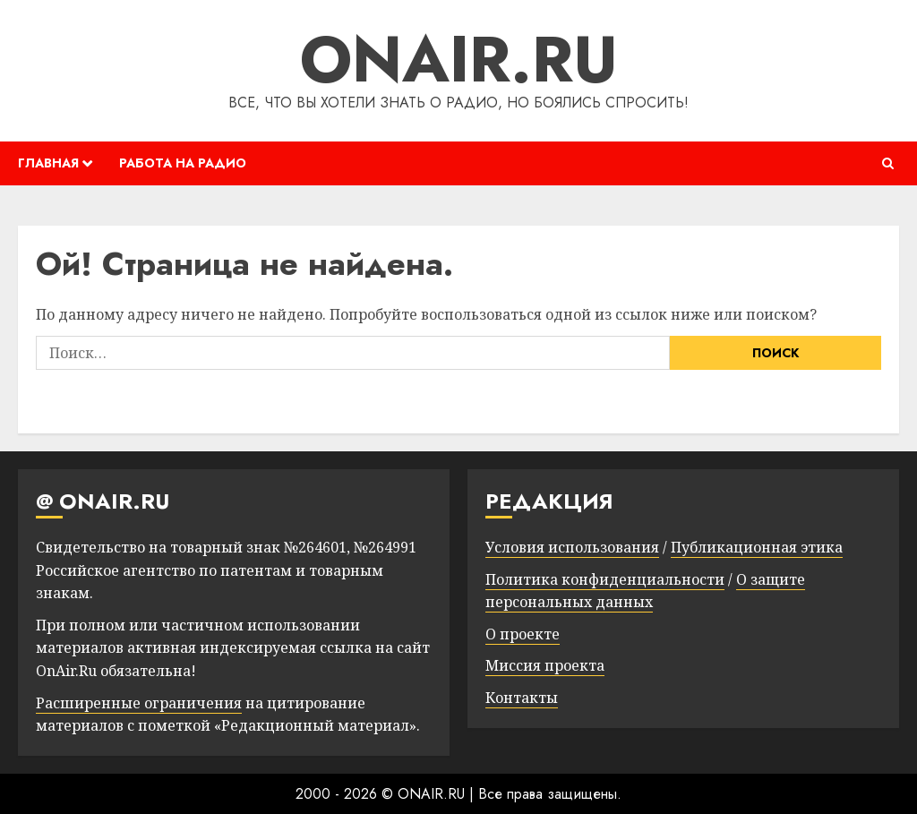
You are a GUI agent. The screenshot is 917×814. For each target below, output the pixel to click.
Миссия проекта (544, 665)
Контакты (521, 697)
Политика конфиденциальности (604, 579)
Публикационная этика (757, 547)
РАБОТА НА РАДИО (182, 163)
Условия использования (572, 547)
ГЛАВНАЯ (48, 163)
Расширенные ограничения (139, 703)
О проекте (522, 634)
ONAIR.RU (459, 59)
